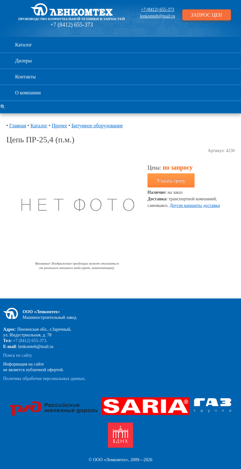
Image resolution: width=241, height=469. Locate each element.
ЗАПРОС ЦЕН (206, 15)
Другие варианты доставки (195, 205)
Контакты (25, 76)
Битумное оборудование (97, 125)
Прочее (59, 125)
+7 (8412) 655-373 (71, 25)
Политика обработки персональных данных (44, 378)
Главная (17, 125)
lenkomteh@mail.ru (157, 16)
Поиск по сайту (17, 355)
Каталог (23, 44)
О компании (28, 92)
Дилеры (23, 60)
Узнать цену (171, 180)
